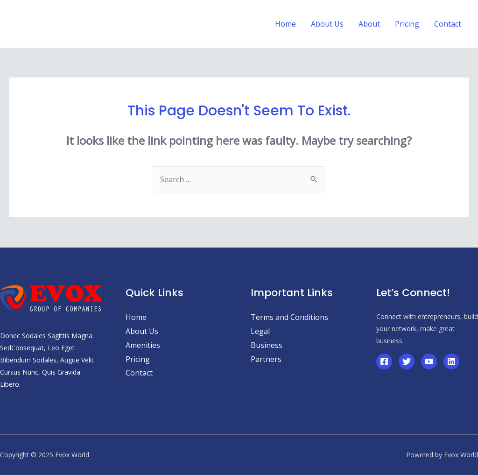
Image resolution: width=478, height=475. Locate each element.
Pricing (138, 359)
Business (266, 345)
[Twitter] (407, 361)
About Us (142, 331)
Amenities (143, 345)
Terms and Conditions (289, 317)
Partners (266, 359)
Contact (139, 373)
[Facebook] (384, 361)
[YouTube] (429, 361)
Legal (260, 331)
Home (136, 317)
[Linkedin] (451, 361)
